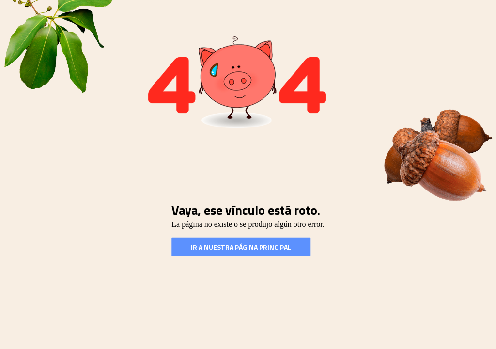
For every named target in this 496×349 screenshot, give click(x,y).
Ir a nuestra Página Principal (241, 247)
